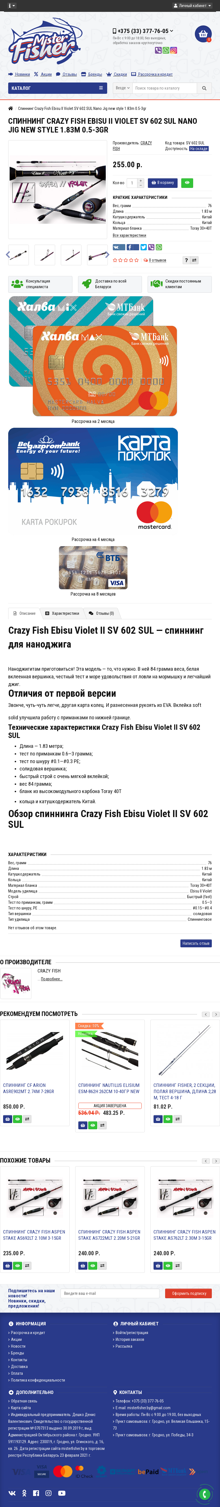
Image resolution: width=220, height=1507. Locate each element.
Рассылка (122, 1346)
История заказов (128, 1339)
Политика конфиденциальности (36, 1380)
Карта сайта (19, 1408)
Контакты (17, 1360)
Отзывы (66, 74)
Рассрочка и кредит (152, 74)
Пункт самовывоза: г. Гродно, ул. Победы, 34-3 (153, 1435)
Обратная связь (22, 1401)
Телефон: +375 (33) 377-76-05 (138, 1401)
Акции (43, 74)
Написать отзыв (196, 943)
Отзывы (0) (101, 613)
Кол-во (118, 183)
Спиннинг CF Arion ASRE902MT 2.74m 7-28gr (28, 1088)
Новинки (19, 74)
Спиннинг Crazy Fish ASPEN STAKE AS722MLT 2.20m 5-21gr (109, 1235)
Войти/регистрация (130, 1332)
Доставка (18, 1366)
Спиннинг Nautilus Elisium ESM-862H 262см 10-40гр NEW (108, 1088)
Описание (25, 613)
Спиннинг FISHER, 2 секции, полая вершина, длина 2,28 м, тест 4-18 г (185, 1091)
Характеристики (62, 613)
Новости (16, 1346)
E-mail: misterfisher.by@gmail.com (142, 1408)
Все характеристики (129, 235)
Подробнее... (51, 979)
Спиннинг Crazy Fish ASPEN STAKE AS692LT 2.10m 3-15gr (34, 1235)
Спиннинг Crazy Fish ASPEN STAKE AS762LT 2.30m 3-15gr (184, 1235)
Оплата (15, 1373)
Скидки (116, 74)
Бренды (91, 74)
